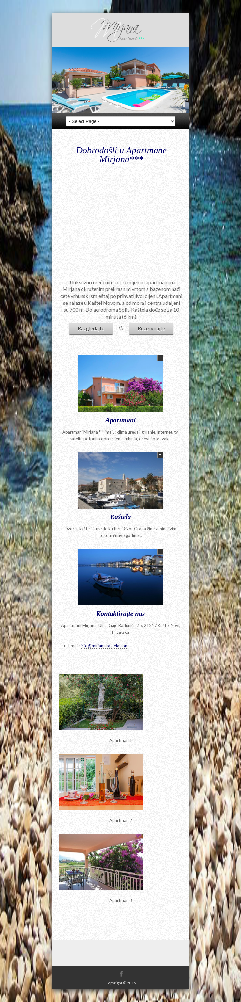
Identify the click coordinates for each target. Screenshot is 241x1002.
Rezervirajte (151, 328)
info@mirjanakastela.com (104, 645)
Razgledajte (91, 328)
